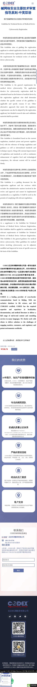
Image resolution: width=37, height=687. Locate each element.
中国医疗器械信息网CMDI (20, 665)
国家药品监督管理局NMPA (25, 667)
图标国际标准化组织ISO (16, 663)
